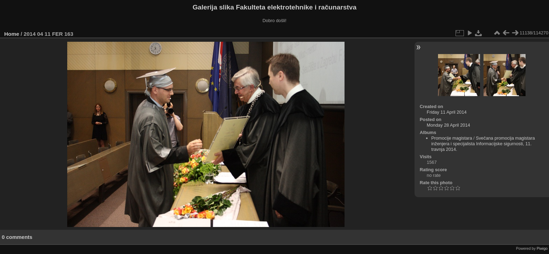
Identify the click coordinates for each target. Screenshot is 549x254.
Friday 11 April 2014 (447, 112)
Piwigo (542, 248)
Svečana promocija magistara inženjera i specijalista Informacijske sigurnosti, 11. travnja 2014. (483, 143)
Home (11, 34)
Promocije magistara (451, 138)
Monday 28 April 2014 (448, 125)
